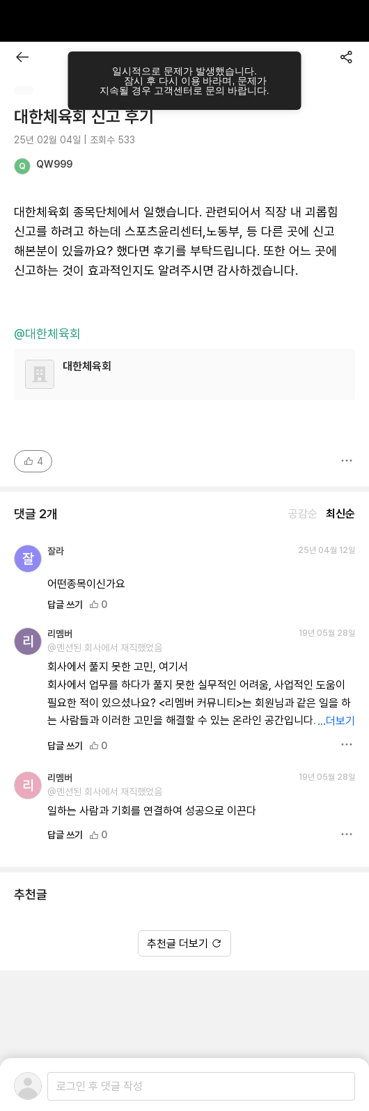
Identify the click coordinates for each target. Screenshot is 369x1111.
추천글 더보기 (184, 943)
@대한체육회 (47, 334)
